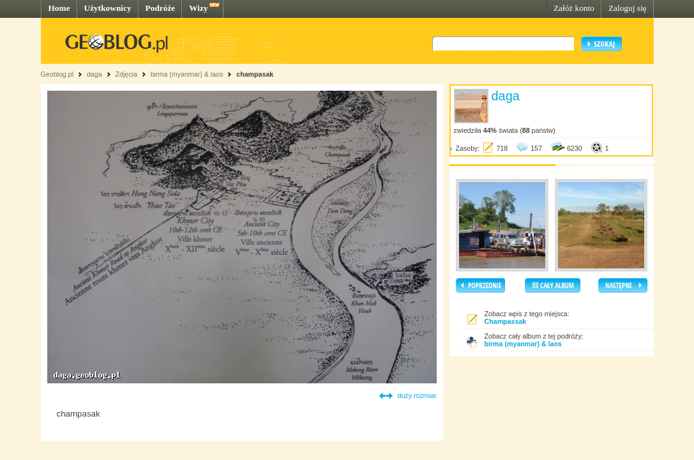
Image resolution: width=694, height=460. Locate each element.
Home (59, 8)
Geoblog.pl (57, 74)
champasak (254, 74)
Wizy (198, 8)
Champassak (506, 321)
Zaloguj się (627, 8)
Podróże (161, 8)
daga (94, 74)
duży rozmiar (417, 395)
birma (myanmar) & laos (187, 74)
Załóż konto (574, 8)
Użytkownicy (108, 8)
